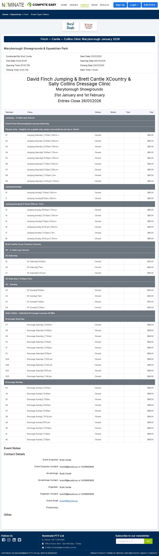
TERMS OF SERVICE (115, 553)
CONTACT (153, 553)
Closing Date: (86, 65)
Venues (74, 5)
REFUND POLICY (132, 553)
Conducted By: (13, 56)
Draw (94, 5)
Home (5, 14)
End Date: (10, 61)
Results (104, 5)
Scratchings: (52, 473)
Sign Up (120, 4)
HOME (64, 5)
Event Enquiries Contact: (46, 466)
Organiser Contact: (49, 493)
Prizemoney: (52, 507)
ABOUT (144, 553)
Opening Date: (87, 61)
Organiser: (53, 487)
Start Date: (85, 56)
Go (148, 541)
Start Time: (85, 70)
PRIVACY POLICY (98, 553)
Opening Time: (13, 65)
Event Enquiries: (50, 459)
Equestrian (16, 14)
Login (133, 4)
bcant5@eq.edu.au (69, 501)
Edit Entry (149, 4)
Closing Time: (12, 70)
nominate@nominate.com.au (63, 547)
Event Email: (52, 500)
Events (85, 5)
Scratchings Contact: (48, 480)
